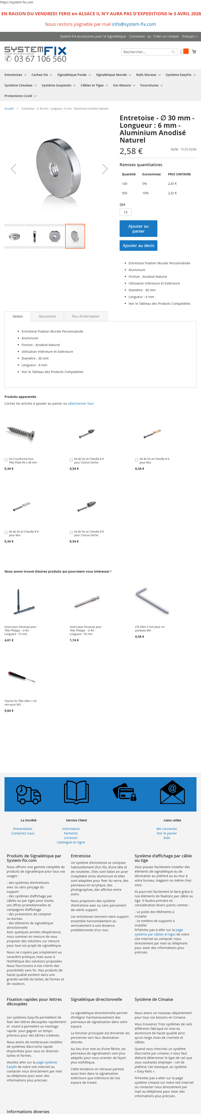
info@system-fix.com (134, 24)
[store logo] (35, 55)
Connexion (137, 36)
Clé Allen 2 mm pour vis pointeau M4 (150, 628)
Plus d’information (85, 316)
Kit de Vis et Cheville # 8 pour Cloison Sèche (89, 533)
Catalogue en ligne (71, 842)
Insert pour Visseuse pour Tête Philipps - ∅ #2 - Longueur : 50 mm (86, 630)
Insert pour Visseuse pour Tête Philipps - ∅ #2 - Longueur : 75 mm (20, 630)
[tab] (17, 316)
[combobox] (149, 51)
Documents (47, 316)
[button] (190, 36)
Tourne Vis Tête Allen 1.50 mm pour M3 (20, 702)
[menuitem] (14, 74)
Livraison (71, 838)
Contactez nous (22, 833)
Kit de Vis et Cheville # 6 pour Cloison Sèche (89, 460)
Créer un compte (166, 36)
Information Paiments (71, 831)
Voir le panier (167, 833)
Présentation (22, 829)
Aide (166, 838)
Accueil (8, 108)
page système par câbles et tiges (159, 932)
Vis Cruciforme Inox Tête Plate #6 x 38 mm (23, 460)
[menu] (100, 85)
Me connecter (166, 829)
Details (18, 316)
